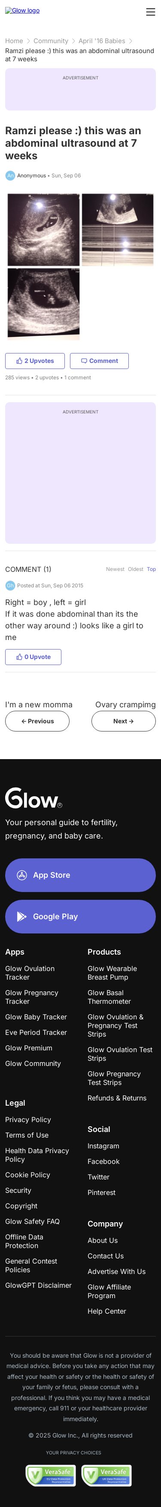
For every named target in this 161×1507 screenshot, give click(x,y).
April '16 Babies (102, 41)
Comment (99, 360)
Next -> (123, 721)
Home (14, 41)
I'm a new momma (39, 704)
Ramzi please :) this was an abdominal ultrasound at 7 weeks (79, 55)
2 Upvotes (35, 360)
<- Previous (37, 721)
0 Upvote (33, 656)
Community (50, 41)
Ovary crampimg (125, 704)
